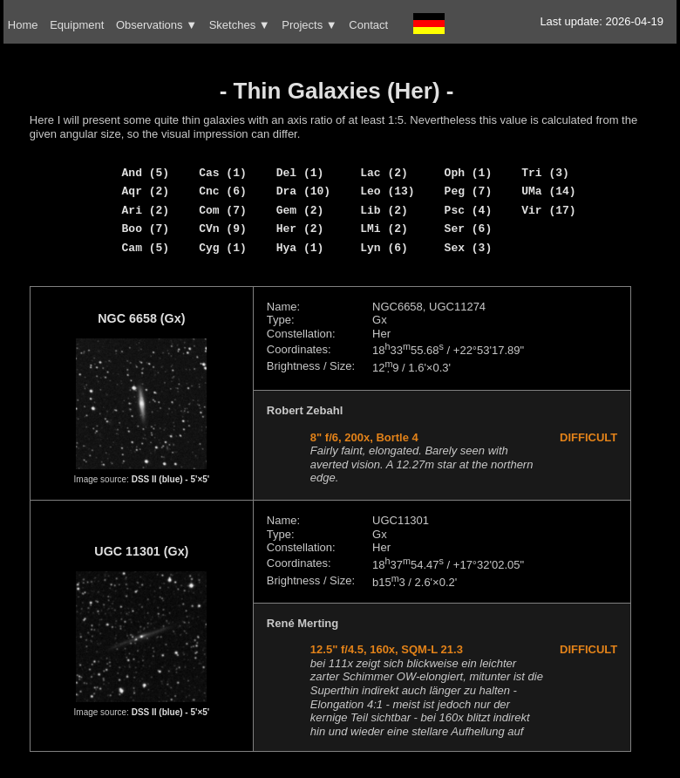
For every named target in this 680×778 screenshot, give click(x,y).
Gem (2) (300, 210)
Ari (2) (146, 210)
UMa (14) (548, 191)
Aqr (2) (146, 191)
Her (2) (300, 228)
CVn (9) (223, 228)
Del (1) (300, 173)
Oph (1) (469, 173)
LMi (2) (384, 228)
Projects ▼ (309, 24)
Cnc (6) (223, 191)
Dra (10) (303, 191)
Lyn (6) (384, 248)
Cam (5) (146, 248)
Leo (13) (387, 191)
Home (23, 24)
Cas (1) (223, 173)
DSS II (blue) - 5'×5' (171, 479)
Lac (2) (384, 173)
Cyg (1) (223, 248)
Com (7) (223, 210)
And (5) (146, 173)
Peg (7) (469, 191)
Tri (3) (545, 173)
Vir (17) (548, 210)
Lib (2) (384, 210)
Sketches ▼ (239, 24)
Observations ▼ (156, 24)
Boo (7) (146, 228)
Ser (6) (469, 228)
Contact (368, 24)
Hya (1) (300, 248)
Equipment (77, 24)
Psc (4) (469, 210)
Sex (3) (469, 248)
